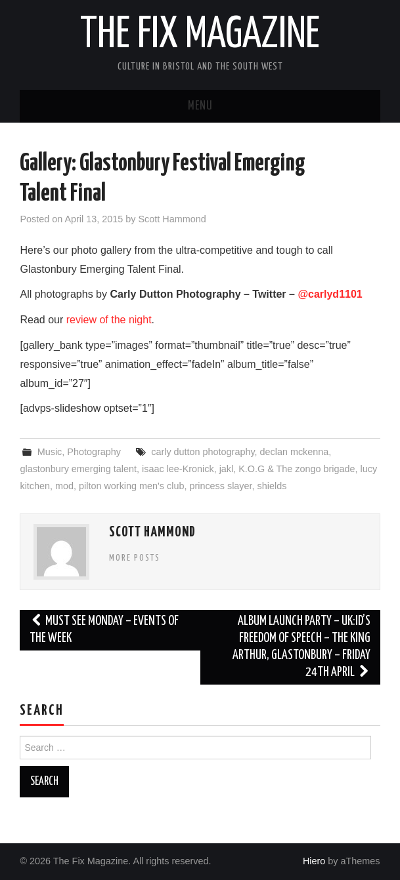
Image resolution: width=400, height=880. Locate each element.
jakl (226, 469)
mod (64, 486)
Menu (200, 106)
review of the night (109, 319)
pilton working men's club (131, 486)
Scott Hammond (172, 219)
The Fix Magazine (200, 35)
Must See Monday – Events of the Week (104, 630)
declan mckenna (294, 452)
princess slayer (220, 486)
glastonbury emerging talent (78, 469)
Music (49, 452)
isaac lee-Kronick (178, 469)
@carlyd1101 (330, 294)
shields (272, 486)
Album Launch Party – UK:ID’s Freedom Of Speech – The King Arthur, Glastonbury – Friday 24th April (301, 647)
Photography (94, 452)
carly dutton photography (202, 452)
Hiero (314, 861)
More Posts (134, 558)
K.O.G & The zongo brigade (296, 469)
